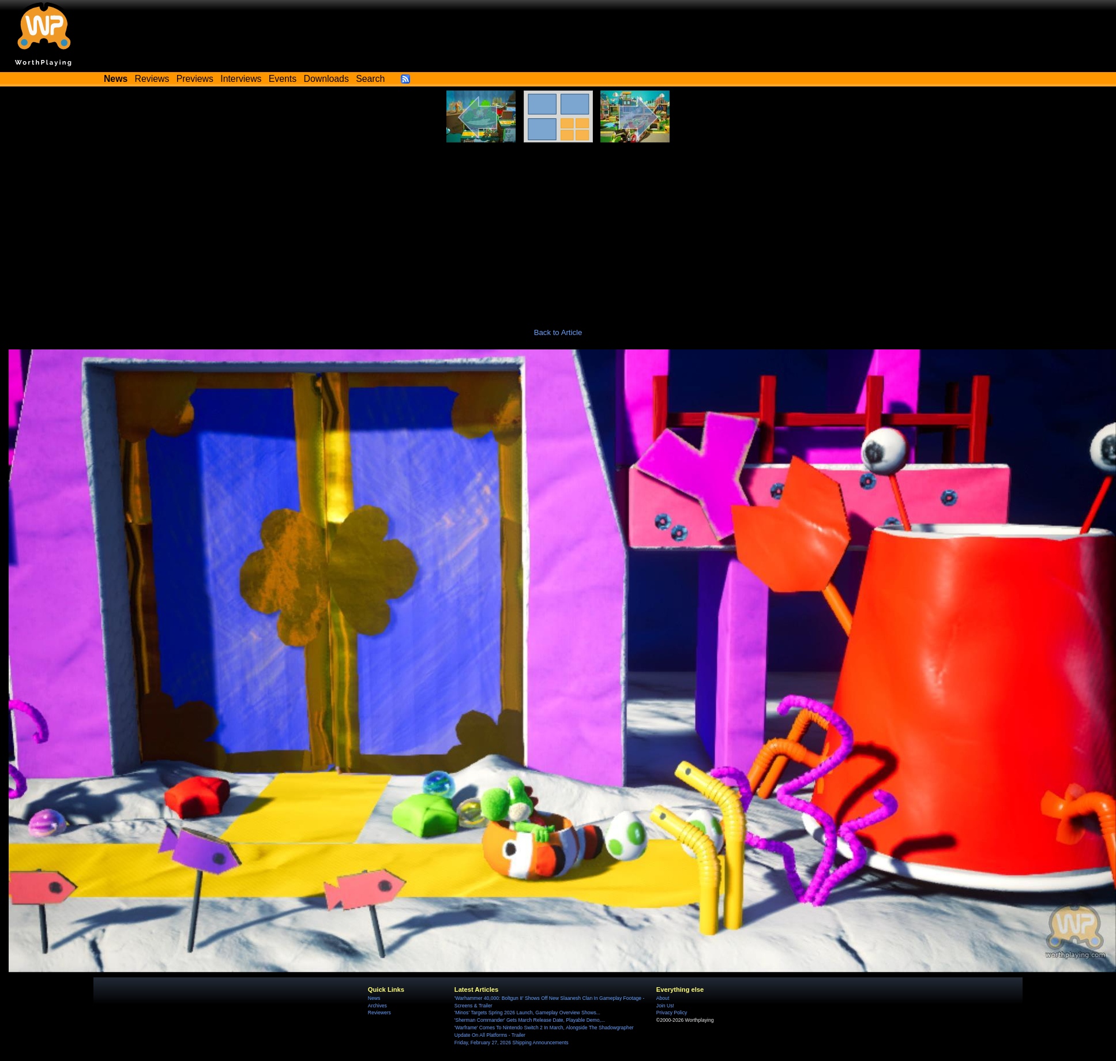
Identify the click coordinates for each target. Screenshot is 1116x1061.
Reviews (152, 79)
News (374, 998)
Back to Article (558, 332)
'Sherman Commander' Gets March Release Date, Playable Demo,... (529, 1020)
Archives (377, 1006)
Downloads (326, 79)
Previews (194, 79)
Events (282, 79)
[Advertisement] (558, 229)
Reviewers (379, 1012)
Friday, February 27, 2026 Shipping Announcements (511, 1042)
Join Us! (665, 1006)
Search (370, 79)
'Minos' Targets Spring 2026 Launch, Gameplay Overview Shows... (527, 1012)
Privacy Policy (671, 1012)
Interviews (240, 79)
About (662, 998)
